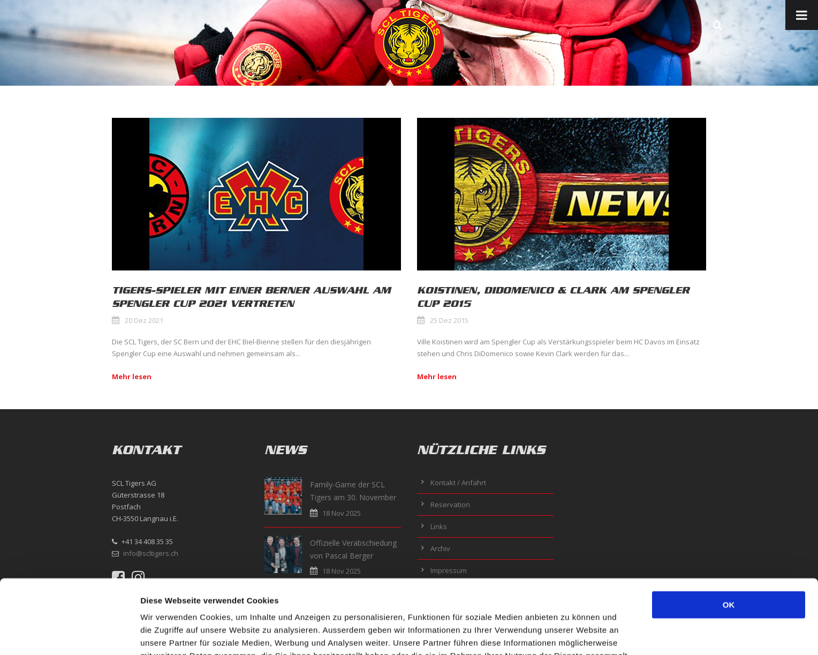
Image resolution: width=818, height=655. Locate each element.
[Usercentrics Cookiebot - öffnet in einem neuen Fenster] (69, 634)
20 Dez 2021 (144, 320)
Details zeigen (569, 633)
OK (729, 535)
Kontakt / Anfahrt (458, 482)
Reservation (450, 504)
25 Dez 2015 (449, 320)
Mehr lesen (132, 376)
